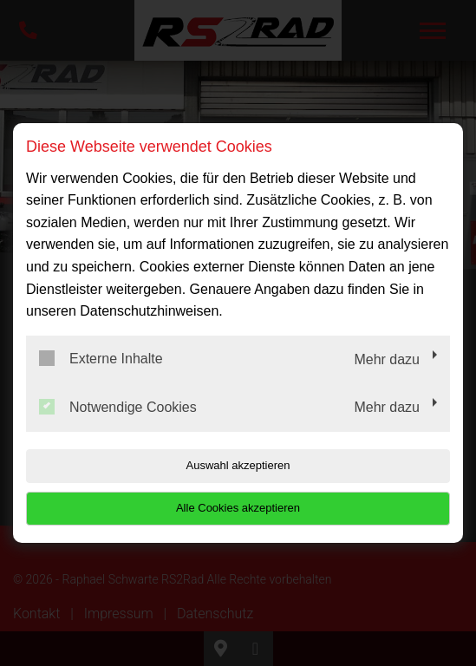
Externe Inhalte (101, 358)
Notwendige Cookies (118, 407)
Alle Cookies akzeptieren (238, 507)
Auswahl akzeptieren (238, 465)
